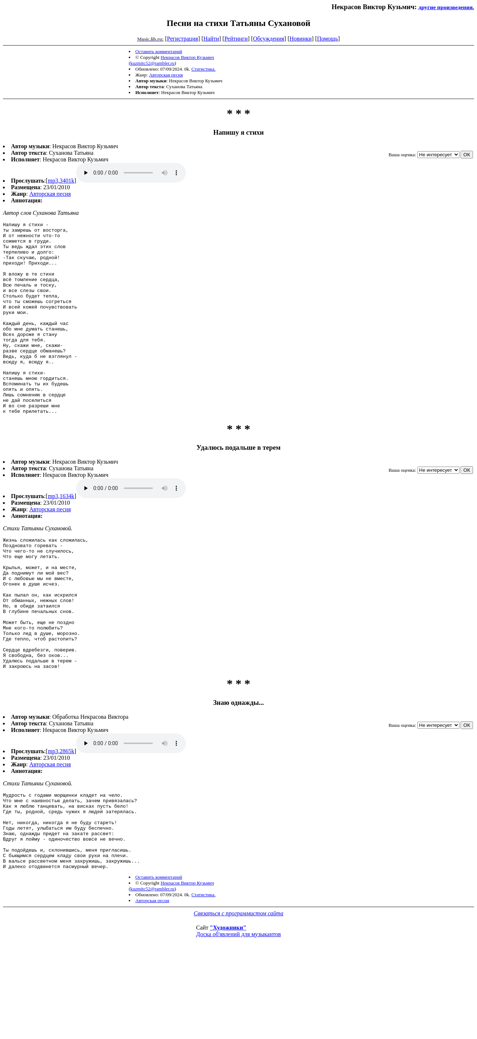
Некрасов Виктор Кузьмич (187, 57)
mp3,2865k (61, 816)
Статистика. (203, 69)
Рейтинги (236, 38)
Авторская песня (166, 75)
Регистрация (182, 38)
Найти (211, 38)
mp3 (131, 173)
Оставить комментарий (158, 51)
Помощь (327, 38)
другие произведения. (446, 7)
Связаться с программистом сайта (238, 993)
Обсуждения (268, 38)
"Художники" (228, 1008)
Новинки (300, 38)
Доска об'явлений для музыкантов (238, 1014)
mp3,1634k (61, 534)
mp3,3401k (61, 180)
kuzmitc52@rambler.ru (152, 63)
